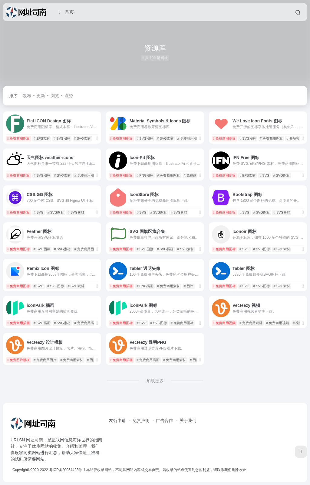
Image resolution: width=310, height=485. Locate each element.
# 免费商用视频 (277, 323)
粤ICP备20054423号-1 (67, 470)
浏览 (55, 95)
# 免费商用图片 (45, 360)
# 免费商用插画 (85, 323)
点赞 (68, 95)
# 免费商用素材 (195, 175)
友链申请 (117, 420)
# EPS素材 (42, 138)
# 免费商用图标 (188, 138)
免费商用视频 (224, 323)
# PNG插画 (145, 286)
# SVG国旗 (145, 249)
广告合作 (164, 420)
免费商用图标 (18, 138)
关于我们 (188, 420)
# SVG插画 (165, 249)
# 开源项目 (294, 138)
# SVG (264, 175)
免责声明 (141, 420)
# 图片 (188, 286)
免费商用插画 (121, 286)
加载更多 (155, 380)
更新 (41, 95)
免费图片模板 (18, 360)
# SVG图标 (62, 138)
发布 (27, 95)
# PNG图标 (145, 175)
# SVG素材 (82, 138)
